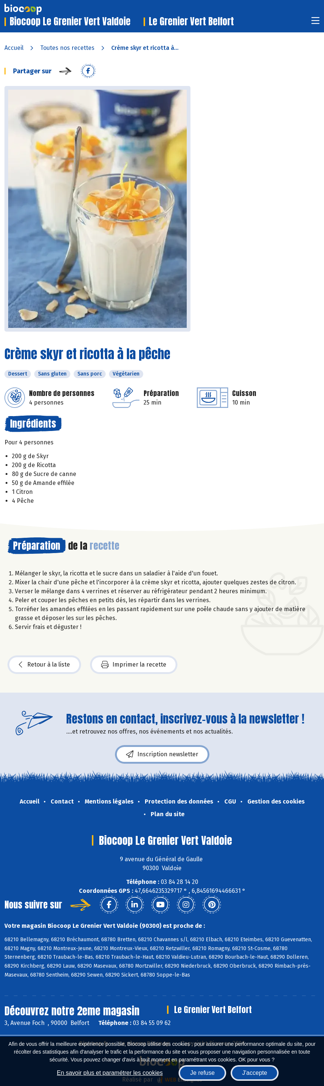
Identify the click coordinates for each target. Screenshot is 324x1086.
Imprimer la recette (133, 664)
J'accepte (254, 1073)
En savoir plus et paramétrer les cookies (110, 1073)
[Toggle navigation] (315, 23)
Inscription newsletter (162, 754)
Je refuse (202, 1073)
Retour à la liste (44, 664)
